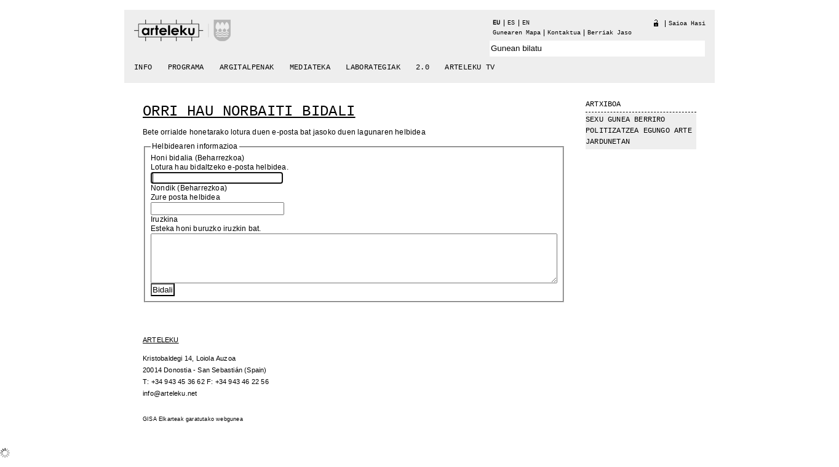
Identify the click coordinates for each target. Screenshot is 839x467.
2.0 (422, 67)
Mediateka (310, 67)
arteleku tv (470, 67)
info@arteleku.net (170, 403)
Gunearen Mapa (517, 32)
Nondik (163, 188)
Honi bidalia (172, 158)
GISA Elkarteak (163, 428)
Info (143, 67)
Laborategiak (373, 67)
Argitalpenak (247, 67)
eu (496, 23)
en (526, 23)
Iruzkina (164, 219)
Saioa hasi (687, 23)
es (511, 23)
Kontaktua (564, 32)
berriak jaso (609, 32)
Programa (186, 67)
